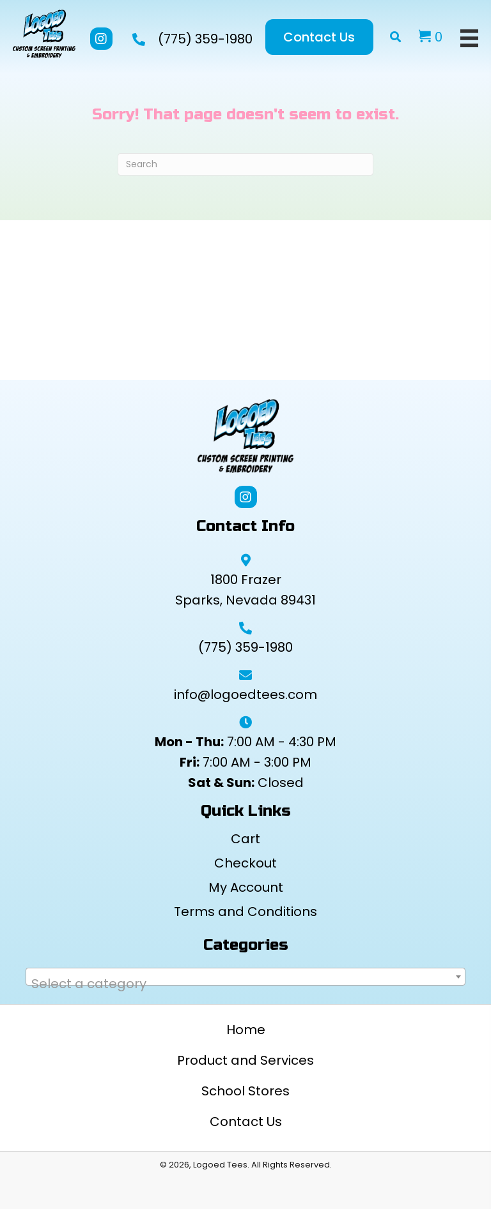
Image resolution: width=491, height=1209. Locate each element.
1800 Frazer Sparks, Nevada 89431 (245, 590)
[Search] (245, 164)
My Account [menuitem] (245, 887)
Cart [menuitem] (245, 839)
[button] (101, 38)
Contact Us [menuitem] (246, 1121)
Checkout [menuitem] (245, 863)
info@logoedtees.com (245, 694)
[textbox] (245, 983)
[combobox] (245, 977)
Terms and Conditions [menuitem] (245, 911)
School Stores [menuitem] (245, 1091)
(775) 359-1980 (205, 39)
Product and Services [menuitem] (245, 1060)
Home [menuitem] (245, 1030)
